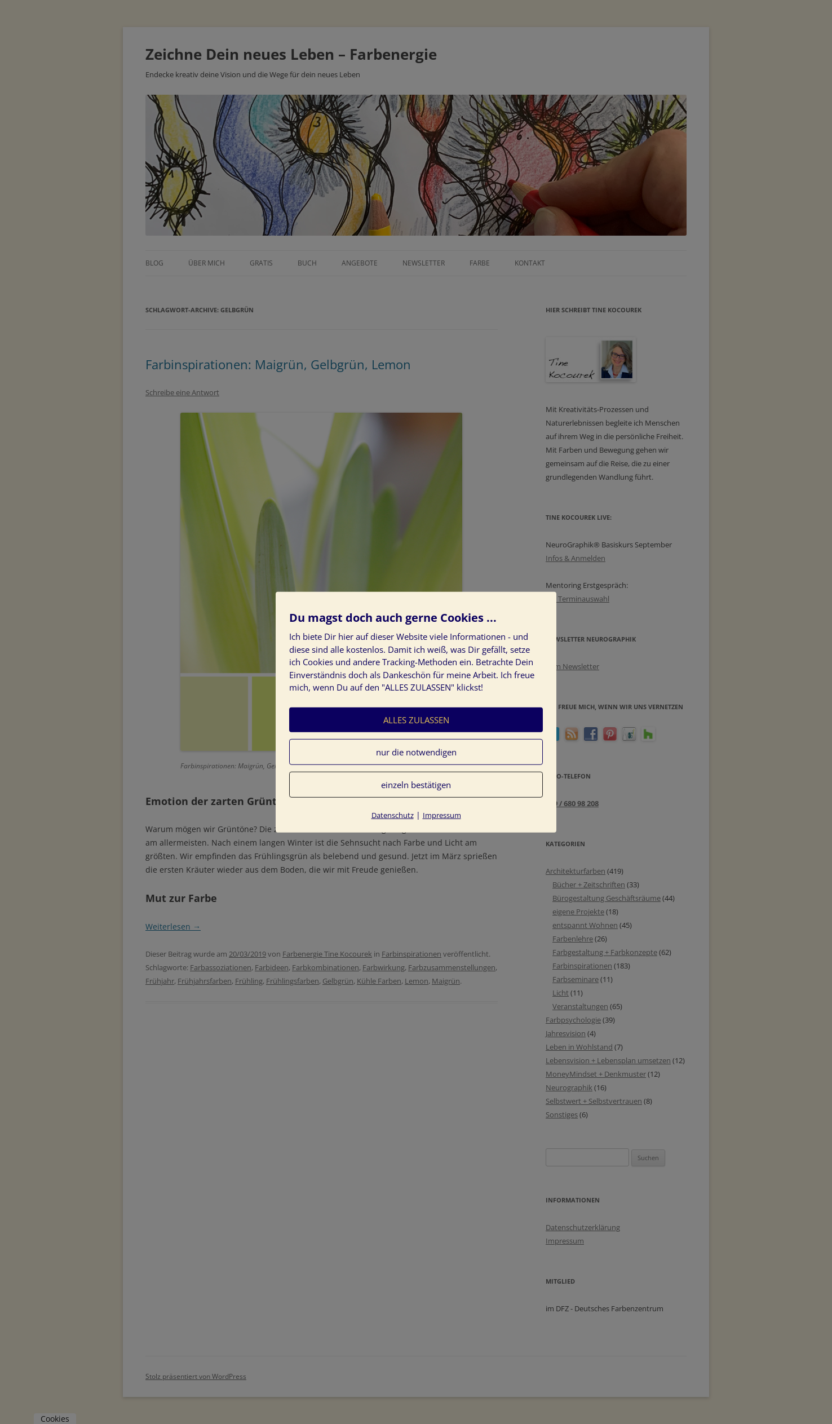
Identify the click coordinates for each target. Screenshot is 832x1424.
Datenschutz (392, 815)
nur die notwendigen (416, 751)
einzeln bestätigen (416, 784)
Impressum (442, 815)
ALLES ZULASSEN (416, 719)
